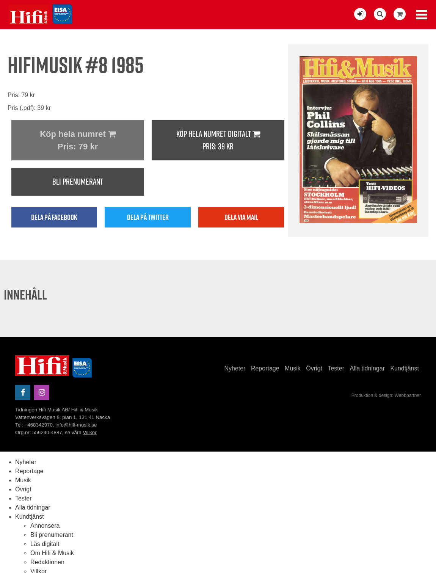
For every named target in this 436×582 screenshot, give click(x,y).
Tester (336, 368)
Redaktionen (47, 562)
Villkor (90, 432)
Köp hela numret (77, 141)
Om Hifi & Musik (52, 553)
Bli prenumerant (77, 181)
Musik (293, 368)
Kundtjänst (404, 368)
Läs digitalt (45, 544)
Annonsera (45, 525)
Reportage (265, 368)
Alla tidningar (367, 368)
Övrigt (314, 368)
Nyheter (234, 368)
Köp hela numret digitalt (218, 140)
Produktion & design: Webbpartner (386, 395)
